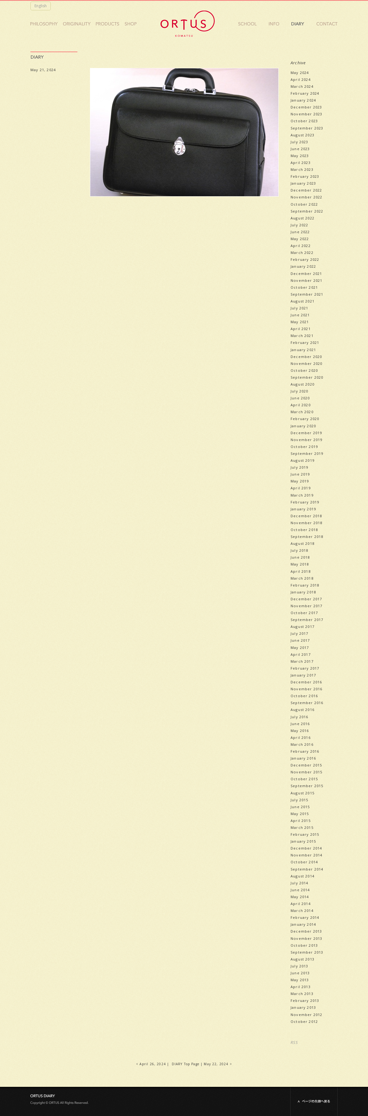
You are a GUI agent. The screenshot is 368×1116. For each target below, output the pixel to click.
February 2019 (305, 502)
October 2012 (304, 1021)
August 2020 (302, 384)
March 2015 (302, 827)
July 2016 (299, 716)
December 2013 (306, 931)
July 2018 (299, 550)
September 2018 (307, 536)
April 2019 (301, 488)
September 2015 (307, 785)
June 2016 (300, 723)
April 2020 (301, 405)
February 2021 (305, 342)
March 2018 (302, 578)
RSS (294, 1042)
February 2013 (305, 1000)
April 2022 (301, 245)
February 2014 (305, 917)
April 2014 (301, 903)
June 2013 (300, 973)
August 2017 (302, 626)
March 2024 (302, 86)
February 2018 (305, 585)
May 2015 (300, 813)
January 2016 (303, 758)
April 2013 (301, 986)
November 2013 (306, 938)
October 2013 (304, 945)
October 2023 (304, 120)
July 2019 (299, 467)
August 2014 (302, 876)
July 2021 (299, 308)
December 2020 (306, 356)
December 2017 (306, 599)
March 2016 (302, 744)
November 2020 (306, 363)
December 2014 (306, 848)
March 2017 (302, 661)
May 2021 (300, 321)
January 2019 (303, 509)
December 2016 (306, 682)
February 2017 (305, 668)
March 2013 (302, 993)
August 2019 (302, 460)
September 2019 (307, 453)
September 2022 (307, 211)
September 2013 (307, 952)
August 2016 (302, 709)
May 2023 (300, 155)
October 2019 (304, 446)
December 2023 (306, 107)
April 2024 (301, 79)
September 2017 (307, 619)
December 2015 (306, 765)
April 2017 (301, 654)
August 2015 (302, 793)
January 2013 (303, 1007)
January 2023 (303, 183)
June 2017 (300, 640)
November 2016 (306, 689)
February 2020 (305, 418)
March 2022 (302, 252)
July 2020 (299, 391)
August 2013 (302, 959)
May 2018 (300, 564)
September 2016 (307, 702)
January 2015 (303, 841)
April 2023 (301, 162)
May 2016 (300, 730)
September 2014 (307, 869)
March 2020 (302, 411)
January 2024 (303, 100)
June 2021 (300, 315)
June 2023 (300, 148)
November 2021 (306, 280)
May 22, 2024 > (218, 1064)
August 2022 (302, 218)
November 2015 (306, 772)
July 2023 (299, 142)
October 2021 (304, 287)
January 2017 (303, 675)
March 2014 (302, 910)
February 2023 (305, 176)
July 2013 (299, 966)
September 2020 (307, 377)
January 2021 (303, 349)
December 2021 (306, 273)
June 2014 (300, 889)
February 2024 (305, 93)
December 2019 (306, 432)
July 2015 (299, 800)
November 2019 (306, 439)
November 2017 (306, 605)
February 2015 (305, 834)
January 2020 (303, 426)
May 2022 (300, 238)
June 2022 (300, 231)
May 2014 (300, 896)
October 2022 (304, 204)
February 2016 (305, 751)
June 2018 (300, 557)
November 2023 (306, 114)
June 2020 (300, 398)
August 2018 (302, 543)
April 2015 (301, 820)
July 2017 (299, 633)
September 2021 (307, 294)
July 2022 (299, 225)
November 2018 (306, 522)
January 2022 (303, 266)
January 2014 (303, 924)
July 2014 (299, 883)
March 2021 (302, 335)
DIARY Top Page (185, 1064)
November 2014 (306, 855)
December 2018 (306, 515)
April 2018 (301, 571)
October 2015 (304, 778)
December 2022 (306, 190)
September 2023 (307, 128)
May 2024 (300, 72)
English (40, 5)
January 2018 (303, 592)
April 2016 (301, 737)
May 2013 (300, 979)
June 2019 (300, 474)
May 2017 (300, 647)
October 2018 (304, 529)
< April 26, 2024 (151, 1064)
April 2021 (301, 328)
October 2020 (304, 370)
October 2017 (304, 612)
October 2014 (304, 862)
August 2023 (302, 135)
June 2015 (300, 806)
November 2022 (306, 197)
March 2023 (302, 169)
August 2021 (302, 301)
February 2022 (305, 259)
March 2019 (302, 495)
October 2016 (304, 695)
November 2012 (306, 1014)
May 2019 (300, 481)
